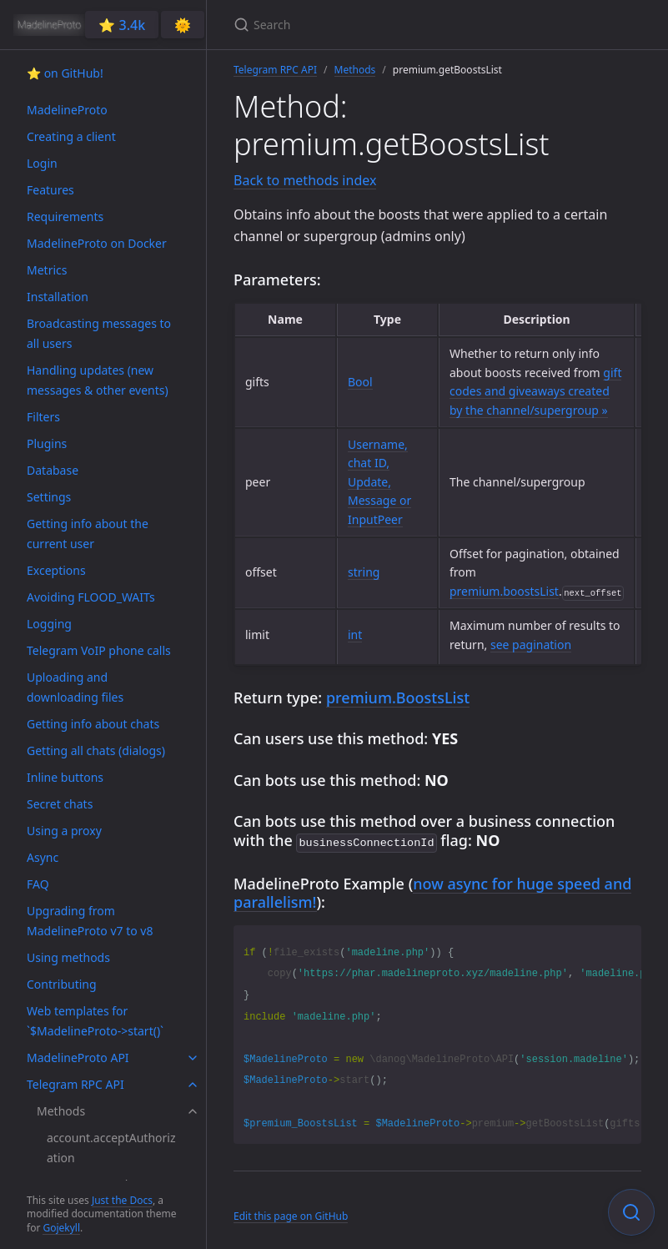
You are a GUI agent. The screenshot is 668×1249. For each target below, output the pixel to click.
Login (42, 163)
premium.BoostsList (398, 697)
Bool (360, 382)
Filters (43, 417)
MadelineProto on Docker (97, 243)
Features (50, 190)
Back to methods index (305, 180)
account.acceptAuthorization (111, 1148)
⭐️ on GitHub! (65, 73)
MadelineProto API (78, 1057)
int (355, 634)
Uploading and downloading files (75, 687)
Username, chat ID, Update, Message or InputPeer (379, 481)
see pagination (530, 644)
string (363, 572)
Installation (57, 297)
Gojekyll (61, 1228)
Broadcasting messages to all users (99, 333)
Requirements (65, 216)
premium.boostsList (504, 591)
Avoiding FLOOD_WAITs (91, 597)
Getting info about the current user (87, 533)
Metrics (47, 270)
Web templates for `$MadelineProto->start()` (95, 1021)
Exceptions (56, 570)
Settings (49, 497)
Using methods (68, 957)
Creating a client (71, 136)
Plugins (47, 443)
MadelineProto (67, 110)
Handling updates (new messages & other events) (97, 380)
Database (52, 470)
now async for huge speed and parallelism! (432, 891)
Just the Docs (122, 1200)
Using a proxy (64, 831)
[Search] (430, 24)
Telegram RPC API (75, 1084)
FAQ (38, 884)
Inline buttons (65, 777)
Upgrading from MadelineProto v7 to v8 (90, 921)
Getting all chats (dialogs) (96, 750)
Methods (61, 1111)
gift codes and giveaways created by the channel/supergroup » (535, 391)
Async (42, 857)
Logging (49, 624)
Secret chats (60, 804)
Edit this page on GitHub (291, 1214)
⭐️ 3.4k (121, 25)
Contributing (62, 984)
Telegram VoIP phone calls (99, 650)
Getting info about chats (93, 724)
